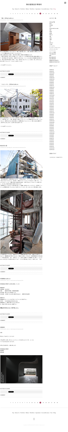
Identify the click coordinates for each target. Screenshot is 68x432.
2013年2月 (51, 144)
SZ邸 (50, 38)
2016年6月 (51, 106)
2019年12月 (51, 77)
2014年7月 (51, 124)
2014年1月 (51, 130)
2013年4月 (51, 141)
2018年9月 (51, 88)
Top (13, 9)
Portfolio (23, 9)
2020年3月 (51, 76)
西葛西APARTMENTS (53, 60)
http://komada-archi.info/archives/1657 (17, 280)
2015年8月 (51, 116)
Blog (54, 9)
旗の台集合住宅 (9, 86)
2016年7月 (51, 104)
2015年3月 (51, 117)
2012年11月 (51, 149)
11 (34, 13)
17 (51, 13)
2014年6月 (51, 125)
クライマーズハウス (53, 49)
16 (48, 13)
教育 (50, 55)
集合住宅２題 (3, 145)
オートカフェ (52, 46)
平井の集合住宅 (52, 53)
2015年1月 (51, 119)
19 (57, 13)
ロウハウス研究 (52, 52)
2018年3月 (51, 92)
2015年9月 (51, 114)
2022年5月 (51, 74)
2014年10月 (51, 122)
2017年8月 (51, 96)
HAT (50, 26)
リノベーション (52, 50)
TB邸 (50, 39)
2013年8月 (51, 136)
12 (37, 13)
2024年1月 (51, 69)
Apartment (38, 9)
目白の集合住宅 (52, 58)
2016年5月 (51, 108)
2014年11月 (51, 120)
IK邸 (50, 30)
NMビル (51, 34)
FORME (51, 25)
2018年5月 (51, 90)
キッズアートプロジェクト (54, 47)
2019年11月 (51, 79)
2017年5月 (51, 100)
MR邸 (50, 33)
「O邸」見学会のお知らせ (7, 18)
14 (43, 13)
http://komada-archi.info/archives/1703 (19, 147)
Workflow (32, 9)
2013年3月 (51, 143)
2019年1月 (51, 85)
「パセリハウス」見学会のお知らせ (9, 84)
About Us (17, 9)
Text (51, 9)
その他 (50, 44)
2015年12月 (51, 112)
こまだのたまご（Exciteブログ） (56, 157)
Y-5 (50, 41)
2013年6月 (51, 139)
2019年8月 (51, 80)
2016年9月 (51, 103)
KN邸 (50, 31)
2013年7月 (51, 138)
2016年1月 (51, 111)
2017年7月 (51, 98)
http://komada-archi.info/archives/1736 (19, 86)
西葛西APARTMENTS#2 (54, 62)
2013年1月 (51, 146)
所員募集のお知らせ (5, 278)
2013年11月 (51, 132)
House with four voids (53, 28)
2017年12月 (51, 95)
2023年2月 (51, 71)
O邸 (50, 36)
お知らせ (8, 280)
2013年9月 (51, 135)
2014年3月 (51, 128)
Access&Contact (45, 9)
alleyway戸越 (52, 22)
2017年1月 (51, 101)
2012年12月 (51, 148)
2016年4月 (51, 109)
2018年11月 (51, 87)
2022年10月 (51, 72)
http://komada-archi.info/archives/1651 (17, 329)
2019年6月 (51, 82)
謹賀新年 (2, 327)
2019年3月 (51, 84)
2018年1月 (51, 93)
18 (54, 13)
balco (50, 23)
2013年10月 (51, 133)
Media (27, 9)
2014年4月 (51, 127)
